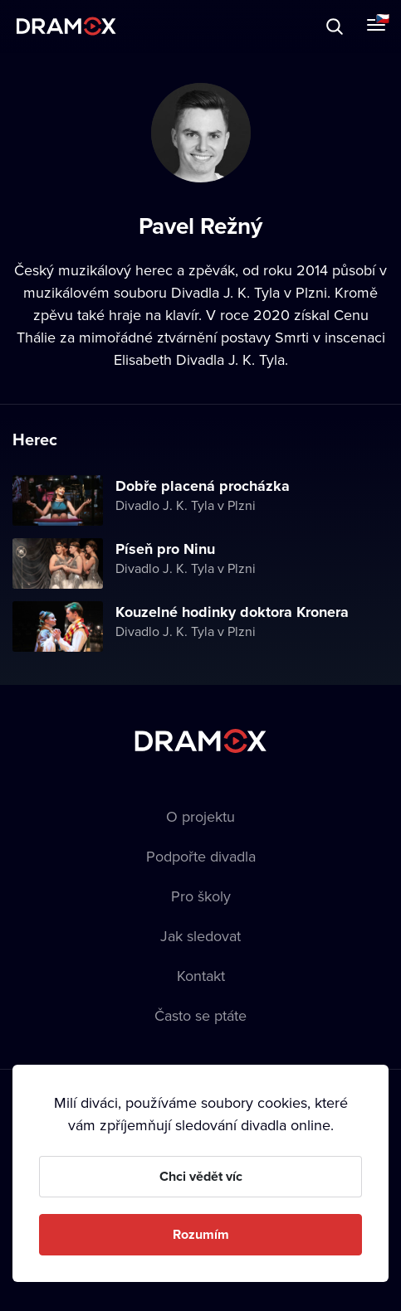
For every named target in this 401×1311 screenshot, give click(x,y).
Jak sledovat (200, 935)
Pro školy (201, 896)
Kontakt (201, 975)
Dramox (66, 26)
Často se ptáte (200, 1015)
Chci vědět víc (200, 1176)
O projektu (200, 816)
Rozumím (201, 1234)
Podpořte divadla (201, 856)
